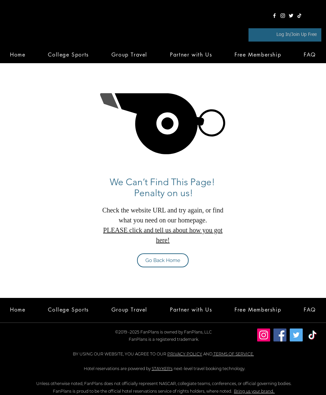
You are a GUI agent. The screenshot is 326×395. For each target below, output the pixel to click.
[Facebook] (274, 16)
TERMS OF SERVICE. (233, 353)
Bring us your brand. (254, 391)
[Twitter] (291, 16)
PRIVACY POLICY (184, 353)
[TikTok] (299, 16)
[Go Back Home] (163, 260)
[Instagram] (283, 16)
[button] (258, 55)
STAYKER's (162, 368)
